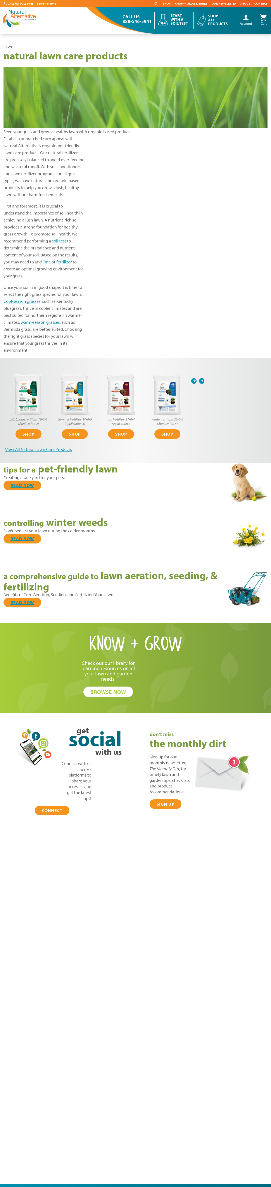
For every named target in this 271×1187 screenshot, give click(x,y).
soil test (59, 241)
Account (246, 20)
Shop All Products (218, 19)
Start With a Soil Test (179, 19)
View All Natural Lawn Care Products (38, 449)
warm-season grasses (40, 322)
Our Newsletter (224, 3)
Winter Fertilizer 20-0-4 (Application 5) (167, 421)
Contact (261, 3)
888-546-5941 (46, 3)
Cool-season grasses (21, 301)
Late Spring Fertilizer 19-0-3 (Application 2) (28, 421)
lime (47, 262)
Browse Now (108, 692)
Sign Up (165, 804)
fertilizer (64, 262)
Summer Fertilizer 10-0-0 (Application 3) (75, 421)
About (245, 3)
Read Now (22, 485)
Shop (167, 3)
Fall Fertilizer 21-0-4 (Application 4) (121, 421)
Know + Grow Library (191, 3)
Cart (264, 20)
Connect (52, 810)
